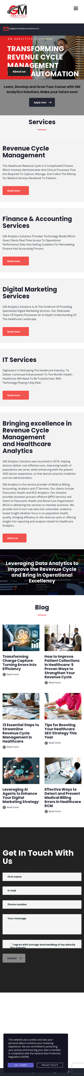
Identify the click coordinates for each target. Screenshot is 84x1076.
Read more (16, 190)
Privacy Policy (50, 1065)
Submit (14, 958)
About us (19, 72)
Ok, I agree (21, 1065)
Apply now (42, 102)
